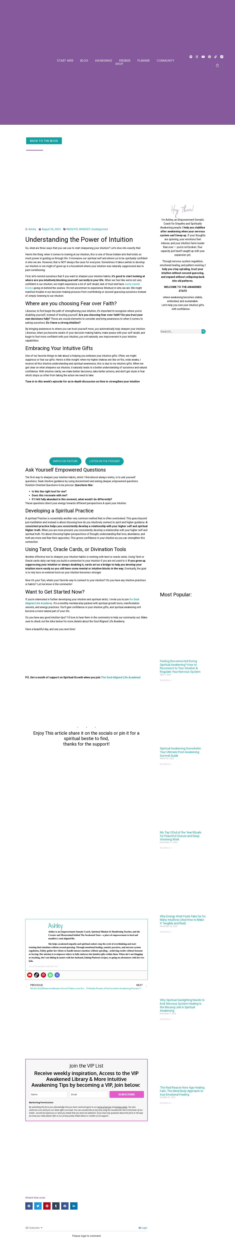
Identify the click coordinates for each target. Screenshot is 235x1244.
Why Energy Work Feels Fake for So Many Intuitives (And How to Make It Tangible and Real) (182, 920)
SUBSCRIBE (126, 1094)
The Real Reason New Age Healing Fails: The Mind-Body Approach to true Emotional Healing (182, 1091)
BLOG (84, 60)
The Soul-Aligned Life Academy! (121, 677)
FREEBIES (125, 60)
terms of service (104, 1107)
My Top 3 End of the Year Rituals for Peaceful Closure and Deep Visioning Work (180, 836)
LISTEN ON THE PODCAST (104, 461)
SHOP (119, 63)
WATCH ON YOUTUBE (65, 461)
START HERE (65, 60)
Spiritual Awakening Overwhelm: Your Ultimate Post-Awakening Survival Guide (180, 752)
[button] (29, 1206)
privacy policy (121, 1107)
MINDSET (84, 229)
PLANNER (144, 60)
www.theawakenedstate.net (43, 966)
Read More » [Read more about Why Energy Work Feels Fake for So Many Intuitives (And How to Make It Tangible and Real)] (166, 932)
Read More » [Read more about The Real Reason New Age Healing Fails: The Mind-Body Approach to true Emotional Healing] (166, 1103)
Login (143, 1228)
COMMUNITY (165, 60)
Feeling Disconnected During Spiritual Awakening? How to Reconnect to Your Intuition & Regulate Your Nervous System (180, 666)
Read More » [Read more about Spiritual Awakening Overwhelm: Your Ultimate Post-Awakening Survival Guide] (166, 764)
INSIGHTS (72, 229)
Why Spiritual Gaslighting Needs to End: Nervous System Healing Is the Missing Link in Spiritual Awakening (182, 1005)
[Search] (204, 331)
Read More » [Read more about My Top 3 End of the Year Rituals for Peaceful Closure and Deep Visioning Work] (166, 848)
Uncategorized (99, 229)
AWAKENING (103, 60)
